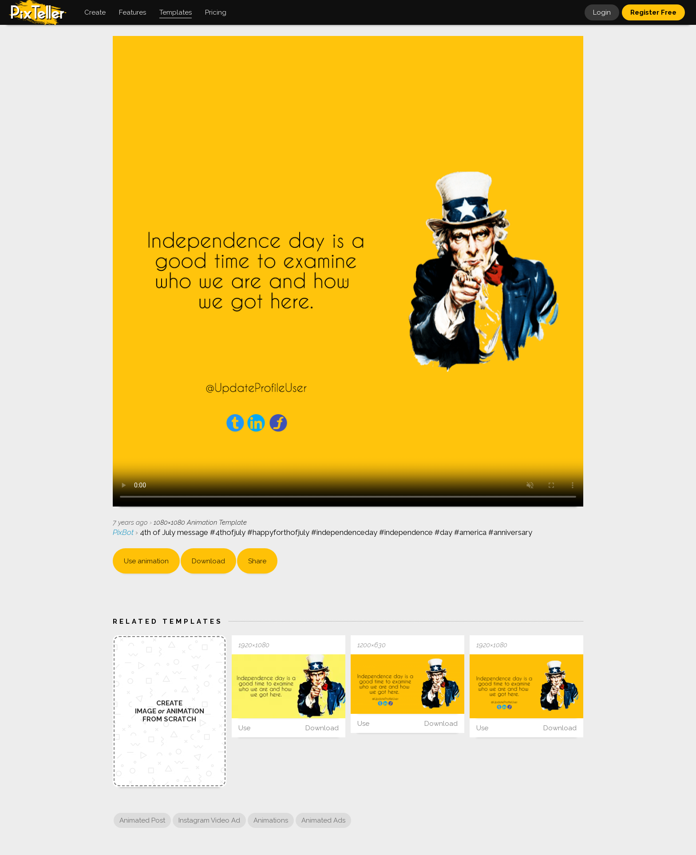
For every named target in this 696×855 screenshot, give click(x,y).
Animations (270, 820)
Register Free (653, 12)
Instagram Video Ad (209, 820)
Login (602, 12)
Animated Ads (323, 820)
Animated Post (142, 820)
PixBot (124, 532)
